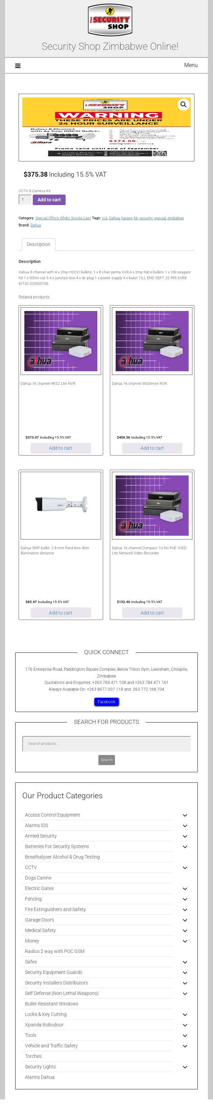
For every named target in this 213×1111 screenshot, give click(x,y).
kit (136, 218)
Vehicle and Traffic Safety (51, 1045)
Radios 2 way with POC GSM (55, 951)
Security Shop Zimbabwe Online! (110, 46)
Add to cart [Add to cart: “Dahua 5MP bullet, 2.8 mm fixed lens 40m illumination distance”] (60, 613)
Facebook (106, 701)
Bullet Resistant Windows (51, 1003)
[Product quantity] (25, 200)
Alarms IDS (36, 825)
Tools (30, 1035)
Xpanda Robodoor (44, 1024)
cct (105, 218)
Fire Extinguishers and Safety (55, 909)
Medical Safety (40, 930)
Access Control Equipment (52, 815)
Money (32, 940)
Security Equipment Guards (53, 972)
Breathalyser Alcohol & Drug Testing (62, 857)
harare (126, 218)
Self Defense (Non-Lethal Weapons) (62, 993)
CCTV (31, 867)
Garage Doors (39, 920)
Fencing (33, 899)
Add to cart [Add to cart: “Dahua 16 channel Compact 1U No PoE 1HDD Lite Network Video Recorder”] (152, 613)
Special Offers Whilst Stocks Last (63, 218)
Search (107, 760)
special (160, 218)
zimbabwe (175, 218)
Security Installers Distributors (56, 982)
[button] (184, 104)
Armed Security (41, 836)
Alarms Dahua (40, 1077)
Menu (191, 65)
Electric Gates (39, 888)
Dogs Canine (38, 878)
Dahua (114, 218)
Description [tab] (38, 244)
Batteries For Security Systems (57, 846)
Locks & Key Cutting (46, 1014)
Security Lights (40, 1066)
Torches (33, 1056)
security (145, 218)
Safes (31, 961)
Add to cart (49, 199)
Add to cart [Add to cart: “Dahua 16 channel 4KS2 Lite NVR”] (60, 448)
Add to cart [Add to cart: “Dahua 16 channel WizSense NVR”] (152, 448)
